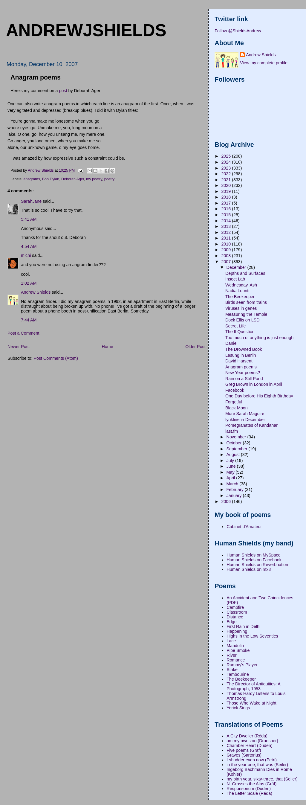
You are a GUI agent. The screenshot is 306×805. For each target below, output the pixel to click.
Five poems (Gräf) (244, 750)
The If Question (240, 331)
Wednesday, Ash (241, 285)
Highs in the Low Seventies (252, 636)
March (233, 483)
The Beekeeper (240, 296)
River (231, 655)
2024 (226, 162)
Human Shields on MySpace (253, 555)
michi (26, 255)
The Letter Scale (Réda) (249, 793)
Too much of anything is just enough (259, 337)
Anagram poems (241, 367)
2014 (226, 220)
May (231, 472)
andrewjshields (86, 30)
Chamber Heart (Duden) (249, 745)
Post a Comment (23, 333)
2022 (226, 173)
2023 (226, 168)
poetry (109, 179)
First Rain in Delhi (243, 626)
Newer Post (18, 346)
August (234, 454)
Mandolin (235, 645)
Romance (236, 660)
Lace (231, 640)
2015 (226, 214)
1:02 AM (28, 283)
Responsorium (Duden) (249, 788)
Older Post (195, 346)
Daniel (231, 343)
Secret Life (235, 326)
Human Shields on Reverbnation (257, 564)
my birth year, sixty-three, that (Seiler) (262, 779)
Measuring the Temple (246, 314)
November (237, 436)
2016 (226, 208)
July (231, 460)
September (238, 448)
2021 (226, 179)
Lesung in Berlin (240, 355)
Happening (237, 631)
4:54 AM (28, 246)
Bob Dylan (50, 179)
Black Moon (236, 407)
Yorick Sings (238, 707)
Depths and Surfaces (245, 273)
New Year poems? (242, 372)
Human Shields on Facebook (254, 559)
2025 (226, 156)
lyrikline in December (245, 419)
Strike (232, 669)
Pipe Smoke (238, 650)
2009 (226, 249)
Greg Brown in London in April (253, 384)
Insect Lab (235, 279)
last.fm (231, 431)
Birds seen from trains (246, 302)
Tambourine (238, 674)
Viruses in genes (241, 308)
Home (107, 346)
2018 (226, 197)
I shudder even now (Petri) (252, 759)
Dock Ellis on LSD (242, 320)
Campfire (235, 607)
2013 (226, 226)
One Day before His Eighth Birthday (259, 396)
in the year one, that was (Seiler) (257, 764)
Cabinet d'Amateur (244, 526)
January (235, 495)
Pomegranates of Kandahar (251, 425)
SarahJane (31, 201)
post (63, 90)
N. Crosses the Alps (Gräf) (251, 783)
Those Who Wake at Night (251, 703)
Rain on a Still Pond (244, 378)
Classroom (237, 612)
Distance (235, 617)
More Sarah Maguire (244, 413)
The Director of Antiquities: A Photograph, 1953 (253, 686)
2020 (226, 185)
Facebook (234, 390)
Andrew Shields (36, 292)
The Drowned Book (243, 349)
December (237, 267)
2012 (226, 232)
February (236, 489)
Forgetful (233, 402)
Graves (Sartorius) (244, 755)
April (231, 477)
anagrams (32, 179)
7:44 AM (28, 320)
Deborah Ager (72, 179)
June (232, 466)
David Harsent (239, 361)
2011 (226, 238)
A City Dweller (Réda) (247, 736)
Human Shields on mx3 (249, 569)
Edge (231, 621)
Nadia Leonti (237, 290)
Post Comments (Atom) (55, 358)
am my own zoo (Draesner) (252, 740)
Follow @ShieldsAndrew (238, 30)
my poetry (94, 179)
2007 (226, 261)
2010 (226, 244)
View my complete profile (263, 62)
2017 (226, 203)
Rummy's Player (242, 664)
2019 (226, 191)
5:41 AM (28, 219)
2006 (226, 501)
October (235, 442)
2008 (226, 255)
